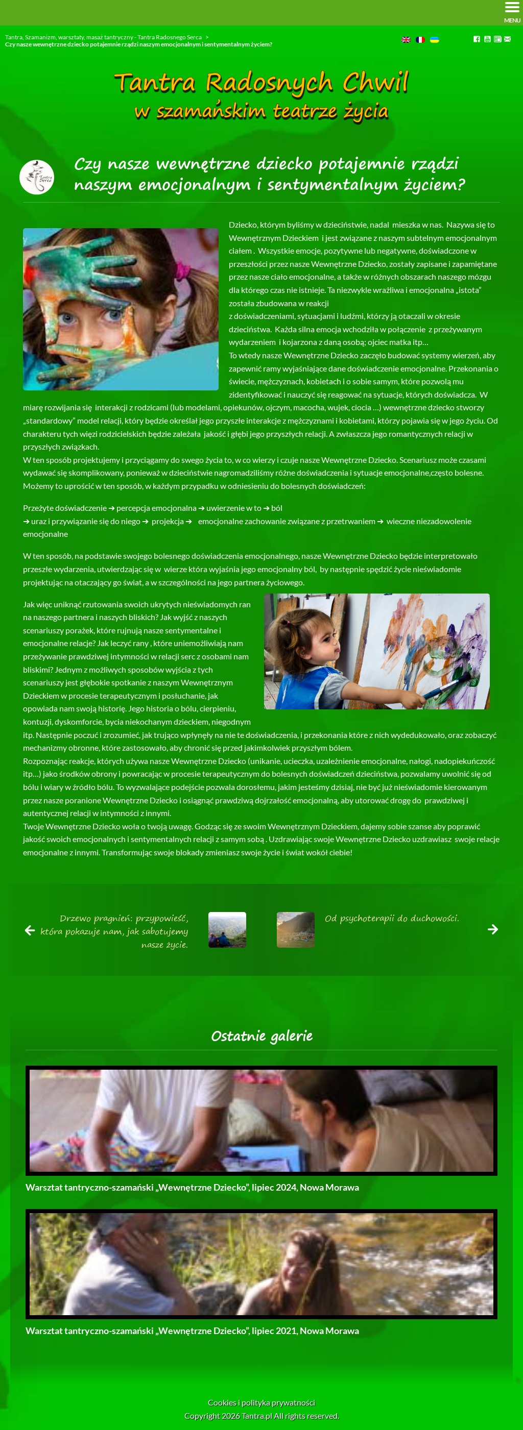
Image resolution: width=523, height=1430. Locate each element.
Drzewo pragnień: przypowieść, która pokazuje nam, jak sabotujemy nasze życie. (114, 931)
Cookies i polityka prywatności (261, 1402)
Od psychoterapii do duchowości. (392, 918)
